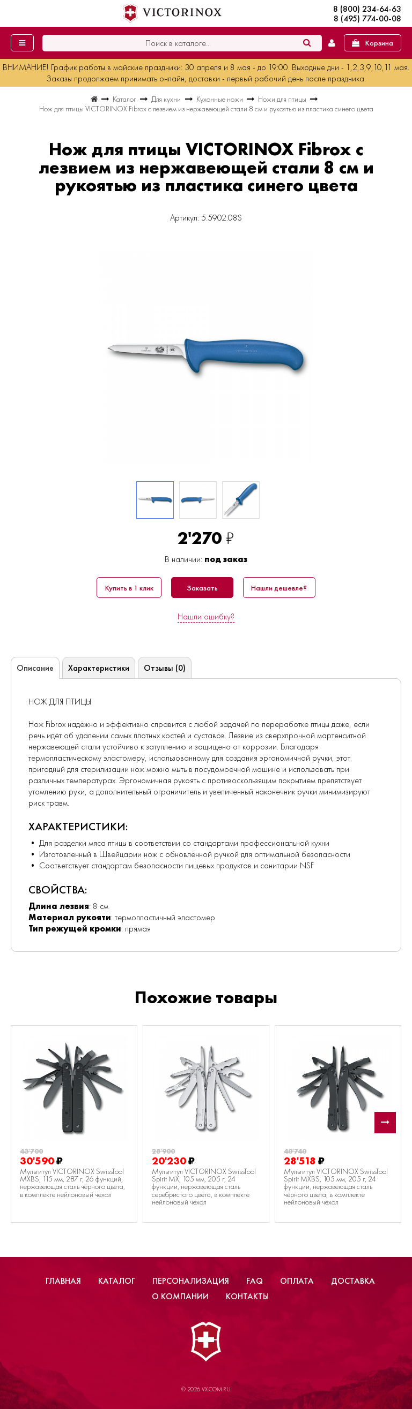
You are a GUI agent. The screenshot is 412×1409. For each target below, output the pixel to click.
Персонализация (190, 1280)
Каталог (116, 1280)
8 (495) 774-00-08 (367, 18)
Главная (63, 1280)
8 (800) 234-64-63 (367, 9)
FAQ (254, 1280)
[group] (206, 357)
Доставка (353, 1280)
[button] (385, 1122)
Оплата (297, 1280)
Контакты (247, 1296)
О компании (180, 1296)
